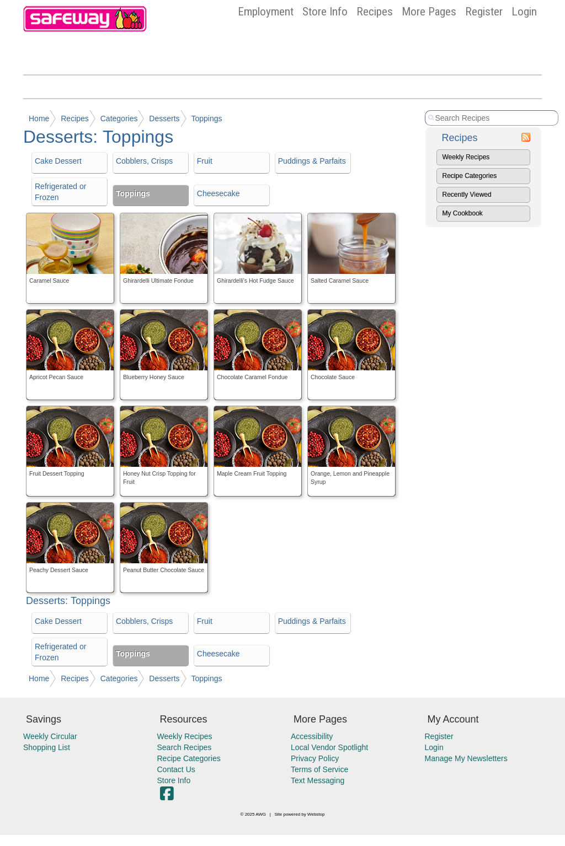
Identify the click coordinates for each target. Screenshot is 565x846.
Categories (119, 118)
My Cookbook (463, 213)
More (429, 11)
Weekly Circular (50, 736)
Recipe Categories (470, 176)
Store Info (325, 11)
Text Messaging (317, 780)
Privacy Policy (315, 758)
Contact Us (176, 769)
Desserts (164, 118)
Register (484, 11)
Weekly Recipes (466, 157)
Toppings (206, 118)
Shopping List (46, 747)
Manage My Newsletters (466, 758)
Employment (266, 11)
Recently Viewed (467, 194)
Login (524, 11)
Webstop (315, 814)
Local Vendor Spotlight (329, 747)
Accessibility (312, 736)
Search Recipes (184, 747)
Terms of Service (319, 769)
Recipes (374, 11)
